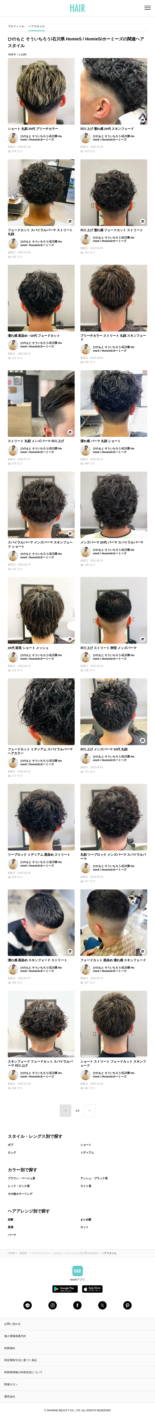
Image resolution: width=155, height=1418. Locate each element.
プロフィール (16, 26)
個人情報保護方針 (15, 1336)
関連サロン (11, 1384)
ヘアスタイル (36, 26)
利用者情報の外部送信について (23, 1372)
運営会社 (9, 1396)
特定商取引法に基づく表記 (20, 1360)
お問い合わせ (12, 1323)
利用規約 (9, 1348)
